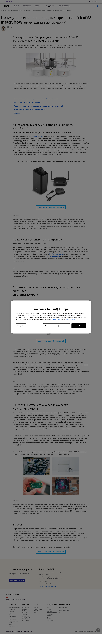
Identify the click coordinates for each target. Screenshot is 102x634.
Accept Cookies (79, 326)
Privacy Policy (70, 319)
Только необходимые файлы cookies (56, 326)
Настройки (20, 326)
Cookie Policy (56, 319)
